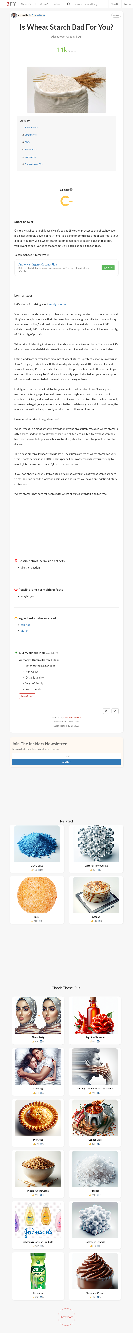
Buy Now (108, 267)
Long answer (31, 134)
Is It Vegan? (41, 4)
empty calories (57, 304)
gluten (24, 630)
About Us (26, 4)
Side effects (31, 149)
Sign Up (115, 4)
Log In (127, 4)
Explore (57, 4)
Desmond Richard (72, 717)
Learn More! (27, 696)
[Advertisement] (66, 521)
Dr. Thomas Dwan (36, 15)
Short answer (31, 127)
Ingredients (30, 156)
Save (116, 15)
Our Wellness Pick (34, 164)
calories (25, 624)
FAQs (27, 142)
